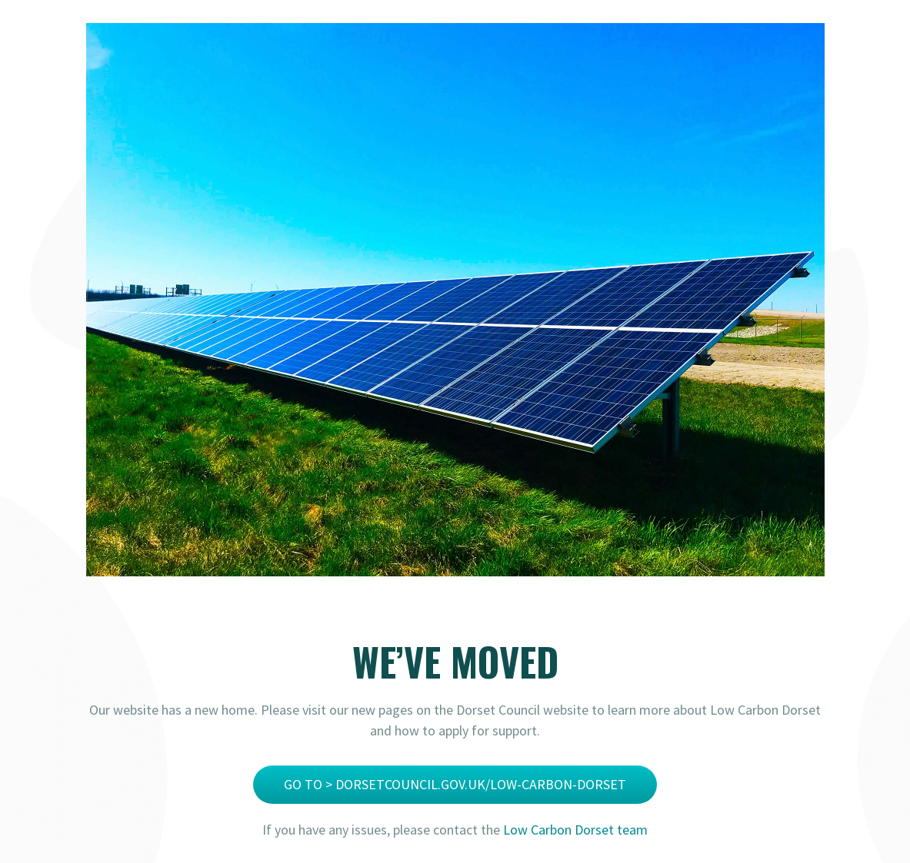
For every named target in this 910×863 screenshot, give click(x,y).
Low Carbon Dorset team (575, 829)
